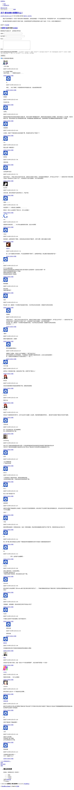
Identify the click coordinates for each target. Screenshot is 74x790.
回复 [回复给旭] (12, 546)
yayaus (5, 674)
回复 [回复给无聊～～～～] (12, 214)
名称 (2, 33)
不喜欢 (9, 780)
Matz (4, 659)
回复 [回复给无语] (12, 309)
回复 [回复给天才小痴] (12, 375)
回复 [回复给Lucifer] (12, 578)
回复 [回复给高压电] (12, 166)
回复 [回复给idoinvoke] (12, 594)
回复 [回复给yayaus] (12, 681)
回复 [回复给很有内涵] (15, 638)
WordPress (26, 785)
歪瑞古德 (5, 703)
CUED (17, 788)
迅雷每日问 (6, 5)
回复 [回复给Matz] (12, 667)
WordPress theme (6, 788)
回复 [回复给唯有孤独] (12, 294)
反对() (9, 77)
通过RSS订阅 (4, 8)
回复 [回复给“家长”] (12, 343)
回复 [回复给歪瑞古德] (12, 712)
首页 (4, 3)
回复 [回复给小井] (12, 744)
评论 (29, 16)
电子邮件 (3, 36)
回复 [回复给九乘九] (12, 122)
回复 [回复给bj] (15, 92)
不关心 (9, 778)
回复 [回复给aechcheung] (12, 451)
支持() (5, 77)
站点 (2, 38)
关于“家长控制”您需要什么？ (12, 13)
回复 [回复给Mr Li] (12, 498)
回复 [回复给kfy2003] (12, 197)
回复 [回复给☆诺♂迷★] (12, 77)
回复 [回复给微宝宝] (12, 652)
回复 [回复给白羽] (12, 467)
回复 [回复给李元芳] (12, 390)
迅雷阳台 (3, 1)
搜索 (14, 9)
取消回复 (15, 28)
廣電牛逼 (4, 28)
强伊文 (25, 16)
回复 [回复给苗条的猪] (12, 760)
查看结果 (8, 781)
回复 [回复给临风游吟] (12, 517)
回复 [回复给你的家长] (12, 137)
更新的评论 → (7, 763)
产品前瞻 (7, 25)
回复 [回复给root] (12, 229)
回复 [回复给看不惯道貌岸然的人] (15, 361)
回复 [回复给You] (12, 152)
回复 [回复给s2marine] (12, 696)
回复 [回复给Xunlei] (12, 623)
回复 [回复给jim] (12, 726)
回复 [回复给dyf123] (12, 404)
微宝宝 (5, 644)
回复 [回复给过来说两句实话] (12, 182)
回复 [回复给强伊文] (15, 258)
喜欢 (9, 776)
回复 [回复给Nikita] (12, 608)
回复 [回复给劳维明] (12, 106)
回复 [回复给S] (12, 278)
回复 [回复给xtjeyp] (12, 243)
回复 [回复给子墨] (12, 531)
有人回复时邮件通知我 (7, 60)
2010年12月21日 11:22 (6, 16)
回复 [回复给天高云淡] (12, 435)
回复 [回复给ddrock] (12, 483)
